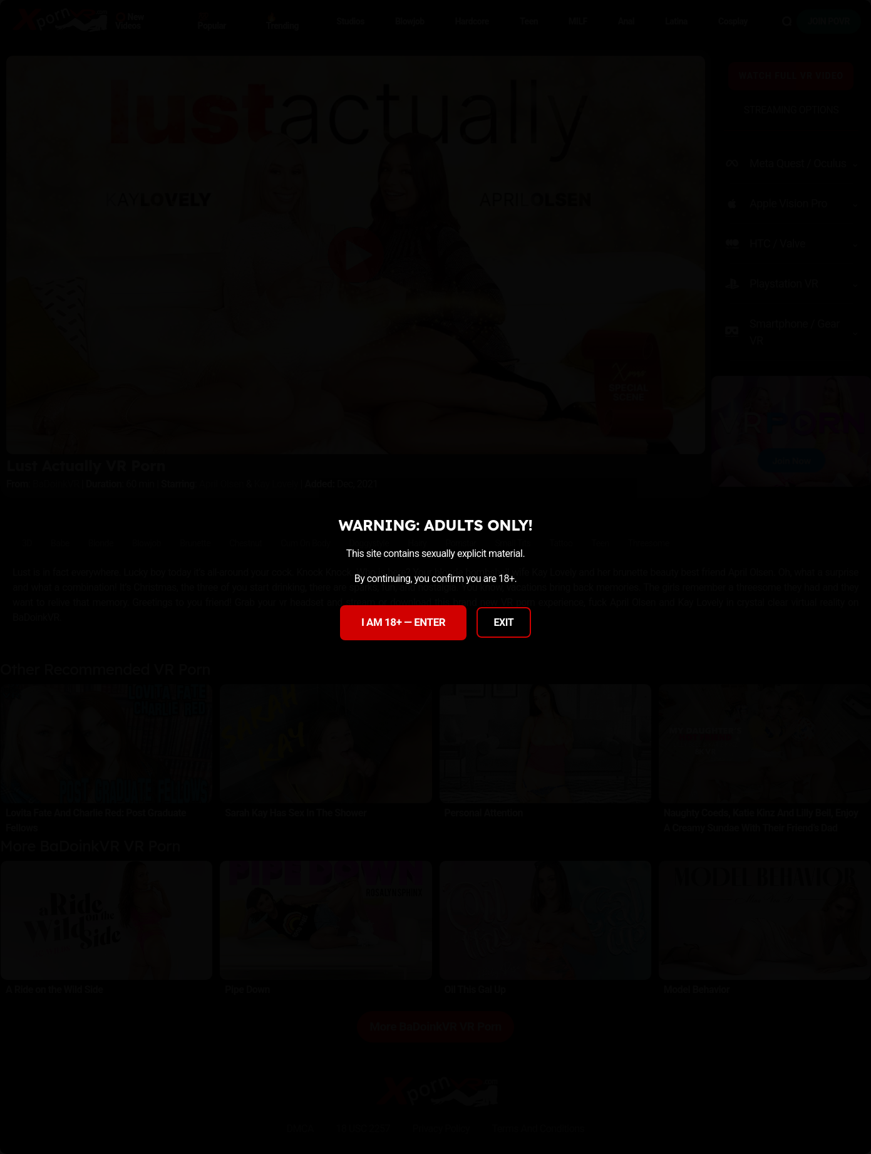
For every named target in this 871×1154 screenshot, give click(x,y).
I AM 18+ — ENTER (403, 622)
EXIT (504, 622)
